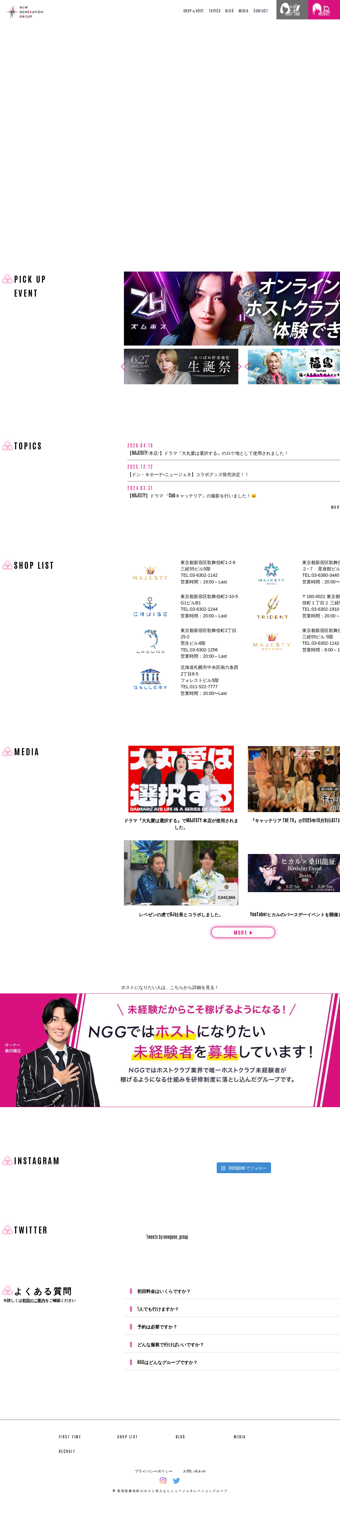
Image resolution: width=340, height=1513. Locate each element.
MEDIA (244, 10)
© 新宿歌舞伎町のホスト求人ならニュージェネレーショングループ (170, 1499)
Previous (121, 366)
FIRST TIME (70, 1445)
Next (241, 366)
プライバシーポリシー (153, 1480)
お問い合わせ (194, 1480)
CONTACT (261, 10)
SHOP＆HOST (193, 10)
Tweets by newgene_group (167, 1246)
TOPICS (215, 10)
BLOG (229, 10)
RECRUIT (67, 1460)
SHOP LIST (127, 1445)
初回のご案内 (33, 1309)
